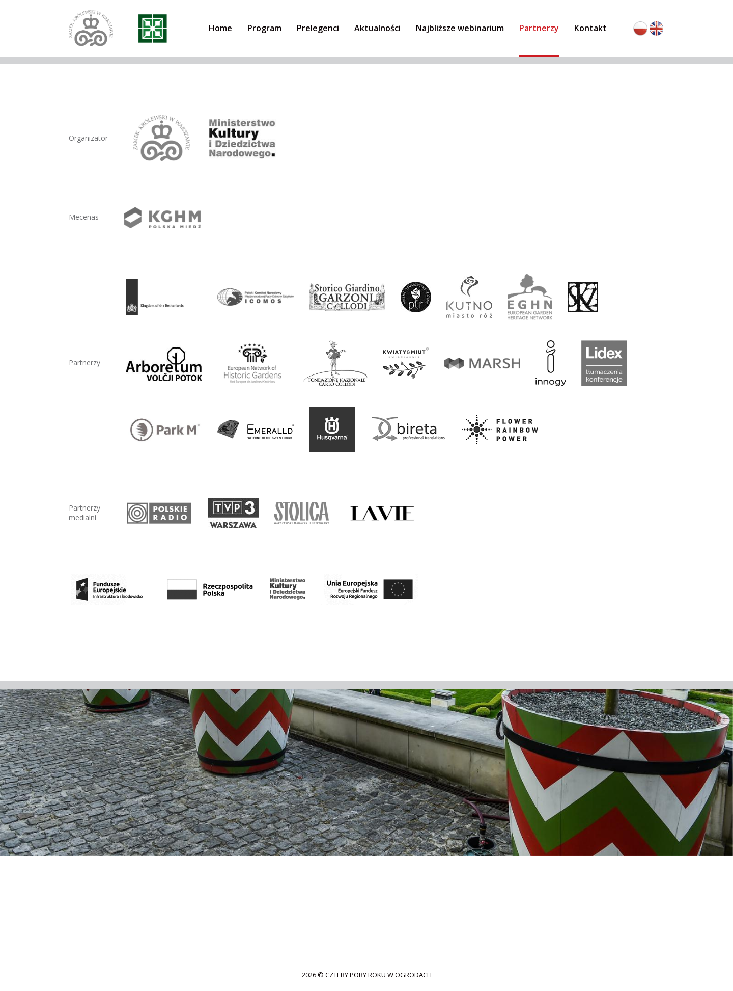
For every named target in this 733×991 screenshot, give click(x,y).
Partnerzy (539, 28)
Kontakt (590, 28)
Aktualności (377, 28)
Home (220, 28)
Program (264, 28)
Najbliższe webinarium (460, 28)
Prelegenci (318, 28)
